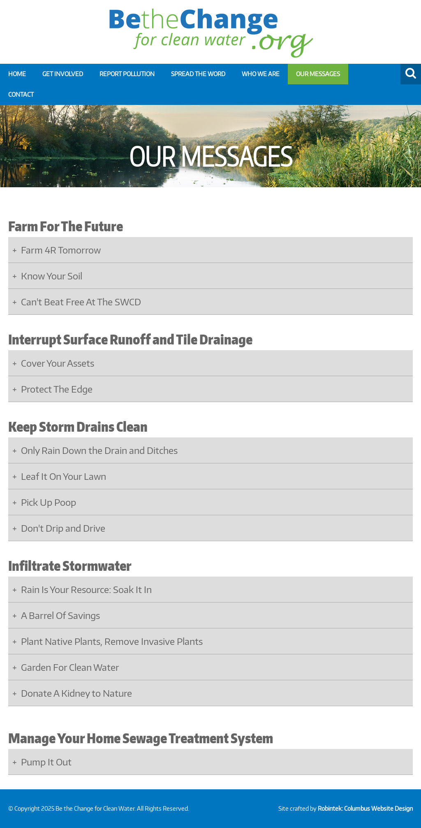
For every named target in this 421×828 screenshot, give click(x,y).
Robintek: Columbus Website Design (365, 808)
